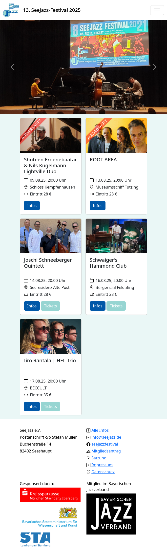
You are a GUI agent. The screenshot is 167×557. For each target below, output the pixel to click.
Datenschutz (103, 471)
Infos (32, 205)
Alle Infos (100, 430)
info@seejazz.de (106, 437)
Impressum (102, 465)
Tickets (50, 306)
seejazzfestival (104, 444)
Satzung (98, 458)
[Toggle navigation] (157, 10)
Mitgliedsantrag (106, 451)
